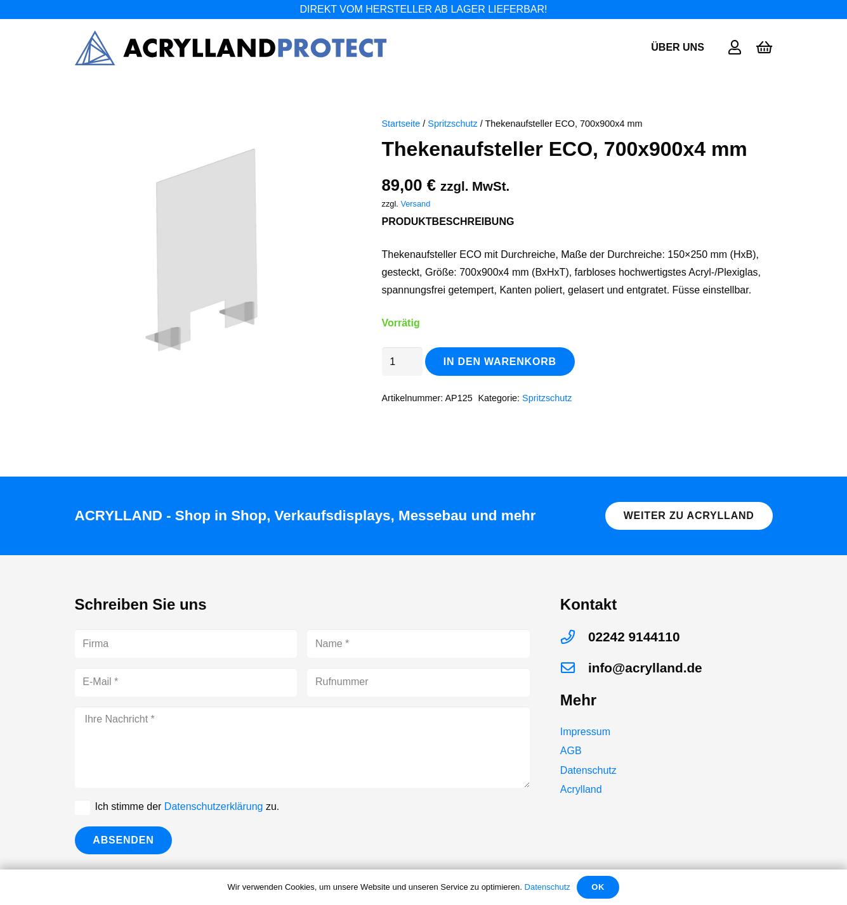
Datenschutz (588, 770)
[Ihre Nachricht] (302, 747)
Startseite (401, 124)
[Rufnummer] (418, 682)
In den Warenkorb (499, 361)
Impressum (585, 731)
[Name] (418, 643)
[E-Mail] (186, 682)
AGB (571, 750)
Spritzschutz (452, 124)
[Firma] (186, 643)
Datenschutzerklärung (213, 806)
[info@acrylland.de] (574, 668)
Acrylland (581, 789)
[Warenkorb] (763, 47)
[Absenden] (124, 840)
